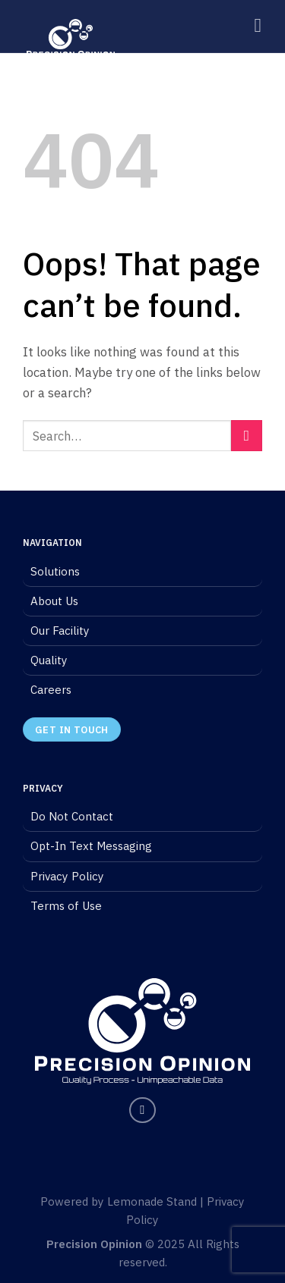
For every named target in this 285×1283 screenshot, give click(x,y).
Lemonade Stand (152, 1201)
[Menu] (264, 26)
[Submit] (246, 435)
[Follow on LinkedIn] (142, 1110)
